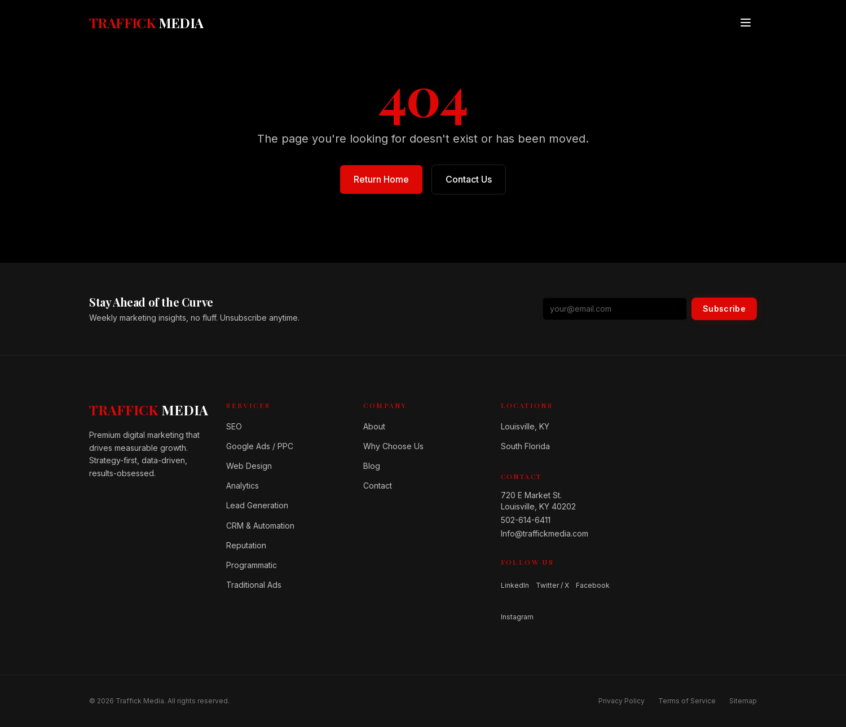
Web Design (249, 466)
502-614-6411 (525, 520)
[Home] (148, 410)
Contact (377, 485)
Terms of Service (687, 701)
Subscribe (724, 308)
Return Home (381, 179)
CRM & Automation (260, 525)
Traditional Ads (253, 584)
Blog (371, 466)
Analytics (242, 485)
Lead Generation (257, 505)
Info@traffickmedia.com (544, 533)
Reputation (246, 545)
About (374, 426)
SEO (234, 426)
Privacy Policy (621, 701)
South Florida (525, 446)
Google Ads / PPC (259, 446)
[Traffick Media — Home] (146, 23)
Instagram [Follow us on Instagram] (517, 617)
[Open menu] (745, 22)
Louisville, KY (525, 426)
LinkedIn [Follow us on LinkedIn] (515, 585)
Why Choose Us (393, 446)
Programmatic (251, 565)
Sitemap (743, 701)
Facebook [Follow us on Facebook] (593, 585)
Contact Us (469, 179)
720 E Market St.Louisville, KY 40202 (538, 500)
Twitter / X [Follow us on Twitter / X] (552, 585)
